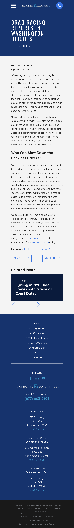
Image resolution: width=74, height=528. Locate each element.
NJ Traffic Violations (37, 343)
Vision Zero (47, 249)
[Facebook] (30, 378)
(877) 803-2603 (37, 398)
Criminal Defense (37, 347)
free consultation (40, 242)
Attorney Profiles (37, 328)
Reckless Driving (32, 249)
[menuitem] (23, 524)
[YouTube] (43, 378)
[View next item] (39, 304)
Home (37, 323)
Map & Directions (37, 429)
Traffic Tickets (37, 333)
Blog (37, 352)
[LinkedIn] (37, 378)
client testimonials (36, 238)
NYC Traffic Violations (37, 338)
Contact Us (37, 357)
